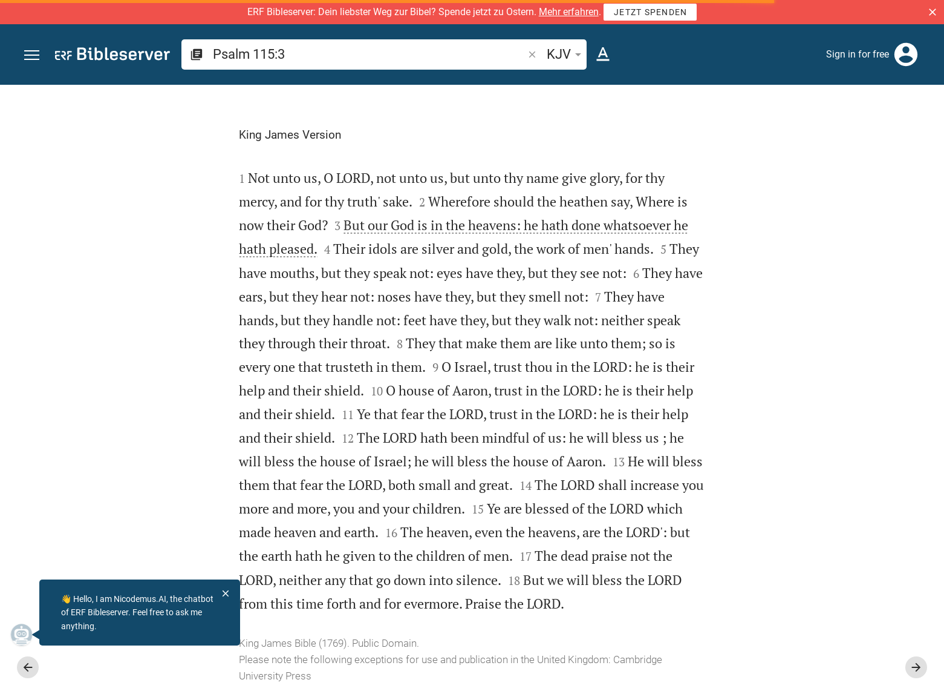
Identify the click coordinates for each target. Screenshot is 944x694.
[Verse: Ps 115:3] (782, 107)
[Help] (924, 133)
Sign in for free (857, 54)
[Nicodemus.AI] (28, 635)
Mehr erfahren (569, 12)
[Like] (705, 133)
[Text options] (603, 54)
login (753, 247)
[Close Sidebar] (679, 400)
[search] (369, 54)
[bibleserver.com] (112, 56)
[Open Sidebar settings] (905, 133)
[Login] (906, 54)
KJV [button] (566, 54)
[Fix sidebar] (679, 96)
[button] (932, 12)
